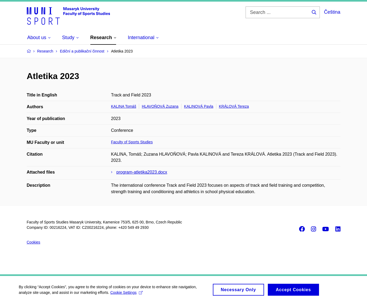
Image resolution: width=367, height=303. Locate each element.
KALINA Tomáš (123, 106)
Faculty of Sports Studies (132, 142)
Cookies (33, 242)
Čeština (332, 12)
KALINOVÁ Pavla (198, 106)
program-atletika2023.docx (141, 172)
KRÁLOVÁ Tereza (234, 106)
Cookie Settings (126, 294)
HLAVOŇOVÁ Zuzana (160, 106)
